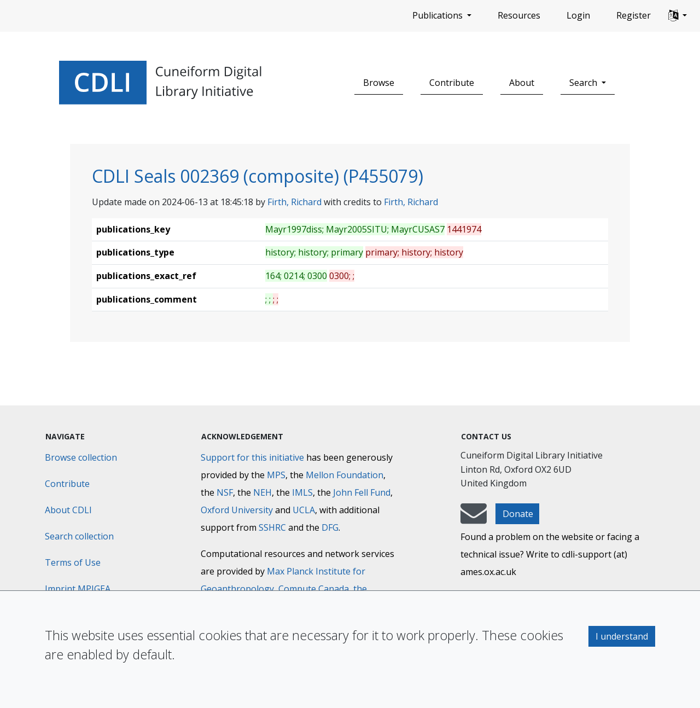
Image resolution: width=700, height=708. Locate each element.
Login (578, 15)
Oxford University (237, 510)
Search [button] (584, 83)
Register (633, 15)
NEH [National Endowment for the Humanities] (262, 492)
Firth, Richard (294, 202)
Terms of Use (73, 562)
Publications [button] (438, 15)
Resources (519, 15)
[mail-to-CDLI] (473, 519)
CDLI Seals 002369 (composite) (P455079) (257, 176)
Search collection (79, 536)
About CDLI (68, 510)
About (521, 83)
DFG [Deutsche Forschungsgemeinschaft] (330, 527)
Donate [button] (518, 514)
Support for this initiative (252, 457)
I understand (622, 636)
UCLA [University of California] (304, 510)
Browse (378, 83)
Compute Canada (313, 589)
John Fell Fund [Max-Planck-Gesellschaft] (361, 492)
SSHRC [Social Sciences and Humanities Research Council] (272, 527)
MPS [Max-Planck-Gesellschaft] (276, 475)
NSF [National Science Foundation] (225, 492)
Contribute (451, 83)
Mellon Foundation (344, 475)
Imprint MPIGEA (77, 589)
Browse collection (81, 457)
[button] (677, 15)
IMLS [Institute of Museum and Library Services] (302, 492)
